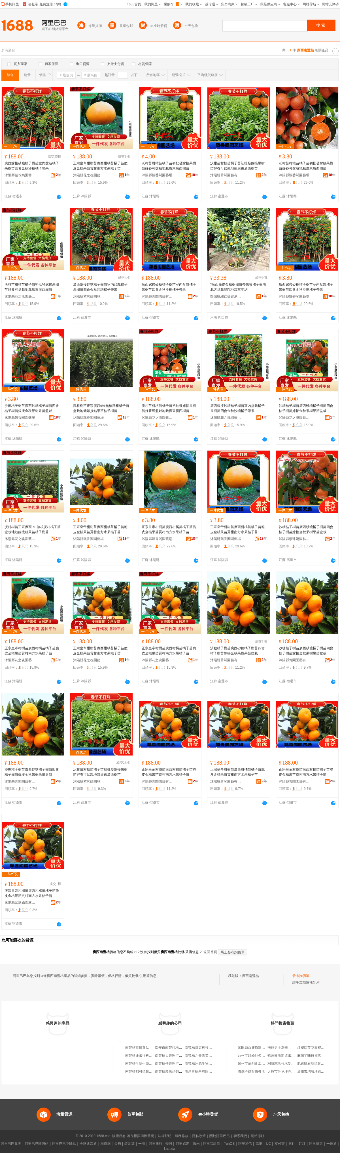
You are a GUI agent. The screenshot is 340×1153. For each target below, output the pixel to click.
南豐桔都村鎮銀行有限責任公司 (149, 1072)
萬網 (259, 1144)
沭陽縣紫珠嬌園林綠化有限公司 (20, 175)
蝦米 (196, 1144)
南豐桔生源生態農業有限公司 (147, 1064)
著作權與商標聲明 (140, 1136)
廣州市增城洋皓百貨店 (314, 1072)
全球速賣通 (88, 1144)
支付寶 (280, 1144)
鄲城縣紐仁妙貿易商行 (225, 296)
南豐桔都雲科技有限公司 (203, 1048)
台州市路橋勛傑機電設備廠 (258, 1056)
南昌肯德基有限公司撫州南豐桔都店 (212, 1072)
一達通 (331, 1144)
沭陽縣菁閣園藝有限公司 (225, 175)
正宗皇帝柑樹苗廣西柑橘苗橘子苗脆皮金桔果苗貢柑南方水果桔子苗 (100, 165)
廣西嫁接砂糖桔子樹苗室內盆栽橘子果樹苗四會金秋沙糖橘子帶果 (32, 165)
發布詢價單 (300, 976)
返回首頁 (210, 952)
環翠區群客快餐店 (251, 1072)
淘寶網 (105, 1144)
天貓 (117, 1144)
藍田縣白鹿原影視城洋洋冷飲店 (261, 1048)
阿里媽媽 (182, 1144)
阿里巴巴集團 (11, 1144)
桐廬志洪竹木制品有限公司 (287, 1064)
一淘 (141, 1144)
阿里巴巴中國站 (64, 1144)
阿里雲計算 (211, 1144)
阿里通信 (245, 1144)
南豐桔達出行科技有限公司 (145, 1056)
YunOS (229, 1144)
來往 (291, 1144)
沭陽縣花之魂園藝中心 (88, 175)
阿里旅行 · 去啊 (160, 1144)
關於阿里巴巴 (219, 1136)
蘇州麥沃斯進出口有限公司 (287, 1056)
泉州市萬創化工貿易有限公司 (260, 1064)
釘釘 (302, 1144)
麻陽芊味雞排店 (309, 1056)
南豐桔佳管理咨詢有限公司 (175, 1064)
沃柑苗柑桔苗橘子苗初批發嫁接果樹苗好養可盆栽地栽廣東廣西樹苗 (169, 165)
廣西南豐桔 (250, 976)
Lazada (169, 1149)
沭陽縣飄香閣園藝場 (157, 175)
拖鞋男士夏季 (277, 1048)
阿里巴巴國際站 (36, 1144)
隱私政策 (199, 1136)
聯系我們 (240, 1136)
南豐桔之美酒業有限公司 (203, 1056)
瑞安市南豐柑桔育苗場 (172, 1048)
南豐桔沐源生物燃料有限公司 (207, 1064)
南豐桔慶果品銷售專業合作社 (177, 1072)
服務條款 (181, 1136)
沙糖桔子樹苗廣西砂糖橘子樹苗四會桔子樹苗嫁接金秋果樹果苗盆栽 (32, 408)
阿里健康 (316, 1144)
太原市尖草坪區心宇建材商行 (289, 1072)
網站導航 (257, 1136)
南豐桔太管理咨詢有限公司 (175, 1056)
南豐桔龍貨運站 (137, 1048)
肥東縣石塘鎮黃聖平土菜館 (317, 1064)
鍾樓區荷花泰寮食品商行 (316, 1048)
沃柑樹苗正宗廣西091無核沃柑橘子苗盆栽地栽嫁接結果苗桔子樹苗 (101, 408)
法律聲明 (164, 1136)
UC (268, 1144)
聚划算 (129, 1144)
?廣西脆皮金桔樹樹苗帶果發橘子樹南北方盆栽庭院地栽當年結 (238, 287)
